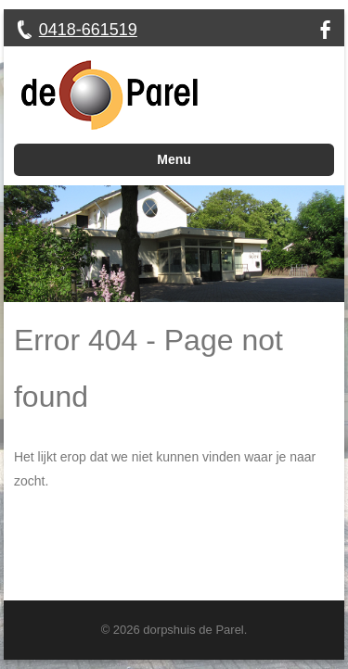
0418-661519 (88, 29)
